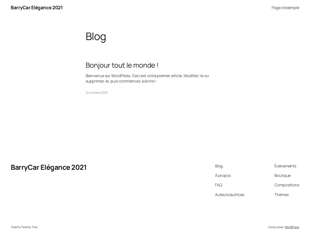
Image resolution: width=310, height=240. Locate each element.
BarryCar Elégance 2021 (37, 7)
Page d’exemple (285, 7)
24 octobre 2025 (97, 92)
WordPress (292, 227)
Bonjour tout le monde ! (122, 65)
